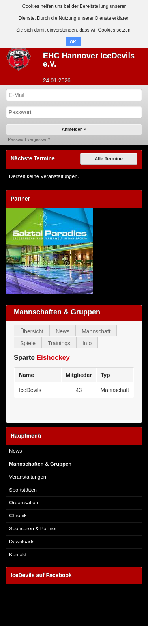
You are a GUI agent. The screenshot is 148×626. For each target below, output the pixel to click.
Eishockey (53, 357)
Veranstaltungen (27, 477)
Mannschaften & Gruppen (40, 464)
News (62, 331)
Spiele (28, 343)
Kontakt (17, 554)
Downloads (21, 541)
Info (87, 343)
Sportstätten (23, 490)
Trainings (59, 343)
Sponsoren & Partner (33, 528)
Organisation (23, 502)
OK (73, 41)
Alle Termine (109, 159)
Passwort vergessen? (29, 139)
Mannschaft (96, 331)
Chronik (18, 515)
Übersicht (31, 331)
